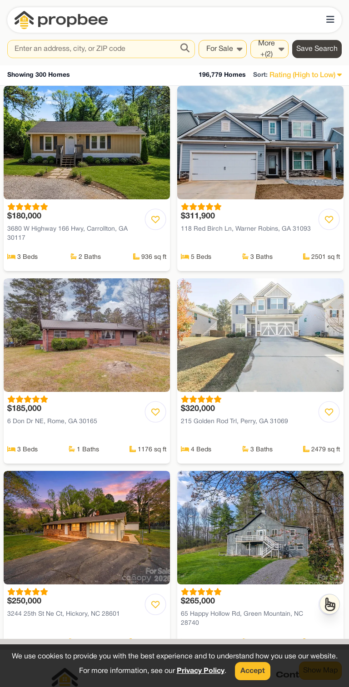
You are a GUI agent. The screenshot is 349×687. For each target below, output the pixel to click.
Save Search (317, 49)
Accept (252, 671)
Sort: (260, 75)
